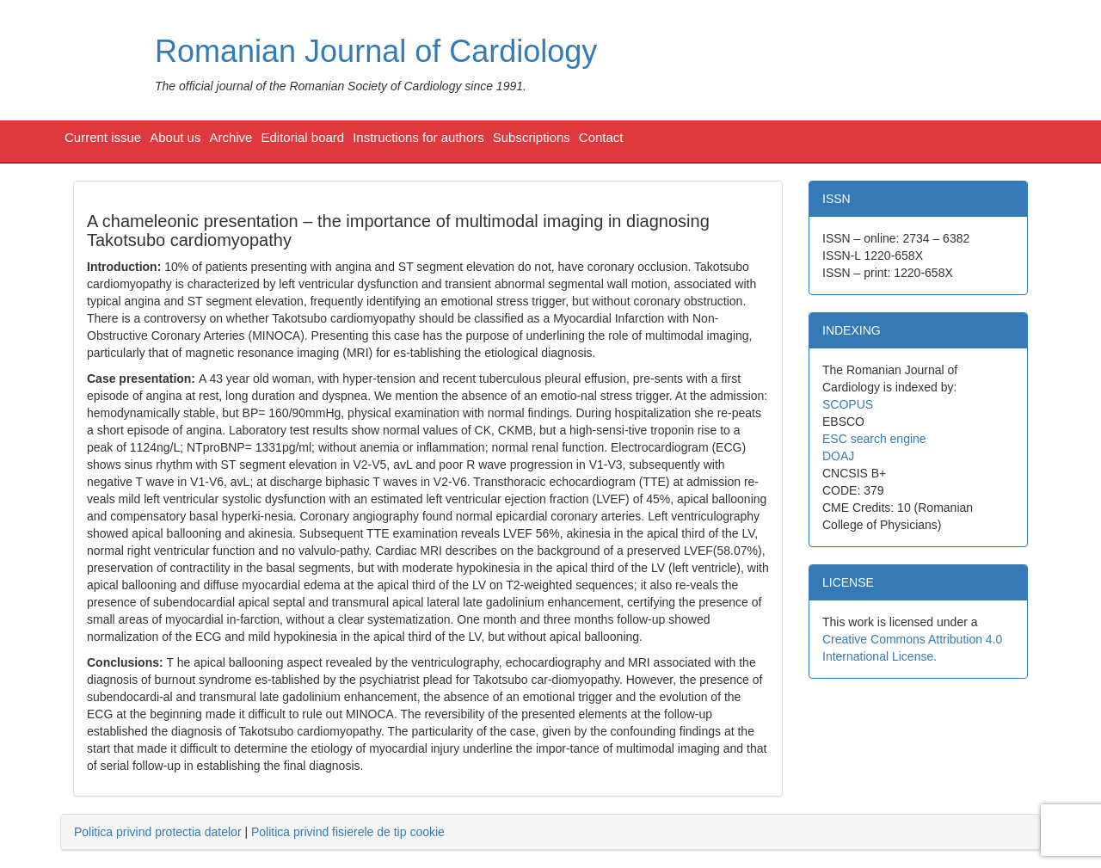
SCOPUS (847, 404)
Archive (230, 137)
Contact (601, 137)
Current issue (103, 137)
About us (175, 137)
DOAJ (838, 456)
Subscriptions (531, 137)
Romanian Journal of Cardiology (376, 51)
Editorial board (302, 137)
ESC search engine (874, 439)
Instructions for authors (418, 137)
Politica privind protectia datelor (158, 832)
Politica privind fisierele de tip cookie (348, 832)
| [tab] (259, 832)
